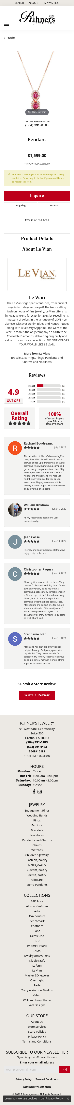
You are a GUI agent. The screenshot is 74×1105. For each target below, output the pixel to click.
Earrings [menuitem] (36, 825)
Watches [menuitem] (37, 850)
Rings (40, 358)
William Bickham (36, 505)
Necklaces (45, 362)
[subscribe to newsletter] (64, 1069)
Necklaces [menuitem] (37, 835)
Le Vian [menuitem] (37, 970)
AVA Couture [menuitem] (37, 916)
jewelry (11, 37)
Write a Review (37, 695)
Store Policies (37, 1031)
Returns (54, 205)
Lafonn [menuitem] (37, 965)
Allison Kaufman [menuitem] (37, 906)
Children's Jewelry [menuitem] (37, 855)
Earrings (29, 358)
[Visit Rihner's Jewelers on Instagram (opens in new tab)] (39, 792)
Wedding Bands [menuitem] (36, 815)
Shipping (20, 205)
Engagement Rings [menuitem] (37, 810)
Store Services (37, 1026)
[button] (19, 3)
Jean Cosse (32, 537)
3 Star (31, 393)
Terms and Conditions (37, 1041)
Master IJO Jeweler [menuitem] (37, 975)
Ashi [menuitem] (37, 911)
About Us (37, 1022)
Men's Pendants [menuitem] (37, 884)
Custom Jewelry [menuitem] (37, 870)
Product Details (37, 239)
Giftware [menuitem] (37, 880)
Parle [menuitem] (37, 985)
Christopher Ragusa (38, 569)
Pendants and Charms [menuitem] (37, 840)
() (63, 385)
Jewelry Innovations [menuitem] (37, 955)
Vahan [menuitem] (37, 995)
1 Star (31, 401)
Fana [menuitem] (37, 931)
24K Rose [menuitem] (37, 901)
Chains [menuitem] (37, 845)
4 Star (31, 389)
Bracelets (17, 358)
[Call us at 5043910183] (37, 751)
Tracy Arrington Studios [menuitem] (36, 990)
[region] (37, 84)
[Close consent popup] (68, 1098)
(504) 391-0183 (37, 125)
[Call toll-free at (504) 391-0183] (37, 747)
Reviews (37, 375)
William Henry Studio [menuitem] (37, 1000)
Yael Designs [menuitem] (37, 1005)
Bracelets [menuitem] (37, 830)
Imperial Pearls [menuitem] (37, 946)
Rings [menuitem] (37, 820)
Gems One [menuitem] (37, 936)
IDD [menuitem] (37, 941)
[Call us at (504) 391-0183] (37, 742)
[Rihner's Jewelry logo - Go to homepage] (37, 18)
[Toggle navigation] (6, 23)
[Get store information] (37, 756)
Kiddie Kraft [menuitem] (37, 960)
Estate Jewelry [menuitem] (37, 875)
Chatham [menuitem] (37, 926)
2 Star (31, 397)
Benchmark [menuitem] (37, 921)
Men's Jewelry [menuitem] (37, 865)
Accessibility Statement (37, 1086)
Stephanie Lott (35, 634)
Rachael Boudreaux (38, 443)
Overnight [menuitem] (37, 980)
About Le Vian (37, 249)
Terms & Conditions (47, 1079)
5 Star (31, 385)
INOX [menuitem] (37, 951)
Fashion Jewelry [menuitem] (37, 860)
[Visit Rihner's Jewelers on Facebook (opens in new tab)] (34, 792)
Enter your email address (37, 1062)
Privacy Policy (37, 1036)
